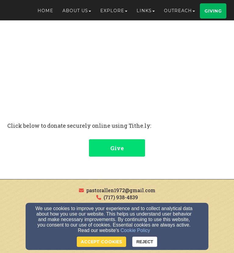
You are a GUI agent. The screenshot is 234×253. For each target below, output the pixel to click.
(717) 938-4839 (121, 197)
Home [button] (45, 13)
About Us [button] (76, 13)
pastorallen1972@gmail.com (120, 190)
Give (117, 148)
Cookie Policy (135, 230)
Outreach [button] (179, 13)
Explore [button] (113, 13)
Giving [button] (213, 13)
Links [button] (145, 13)
